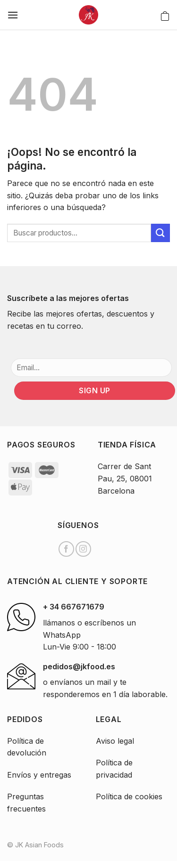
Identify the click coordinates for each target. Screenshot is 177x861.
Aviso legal (115, 741)
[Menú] (12, 14)
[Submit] (160, 233)
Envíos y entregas (39, 775)
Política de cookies (129, 796)
